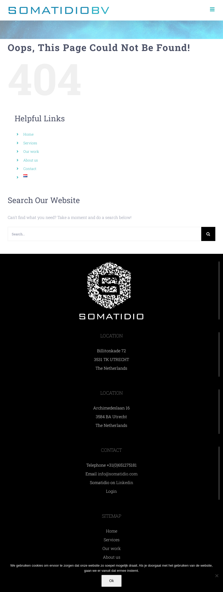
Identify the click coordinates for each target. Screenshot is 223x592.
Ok (111, 581)
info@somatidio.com (117, 473)
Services (30, 143)
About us (30, 160)
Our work (31, 151)
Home (28, 134)
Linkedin (124, 482)
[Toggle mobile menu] (212, 9)
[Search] (208, 234)
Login (111, 491)
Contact (29, 168)
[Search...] (104, 234)
